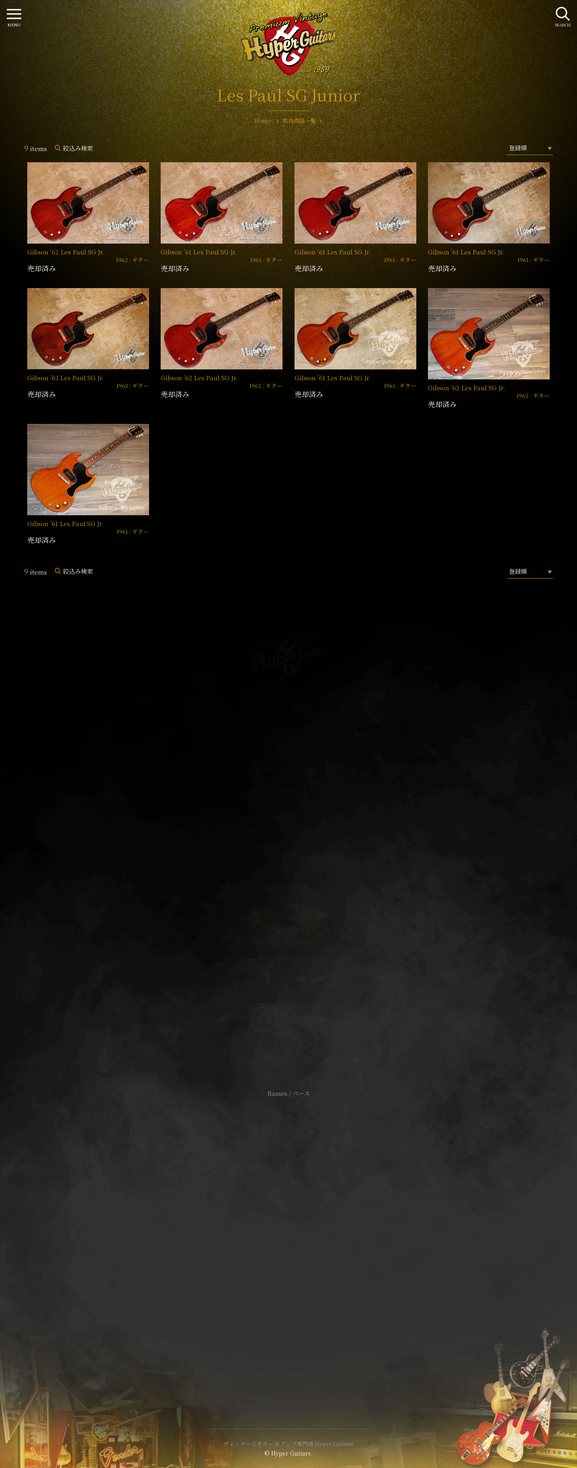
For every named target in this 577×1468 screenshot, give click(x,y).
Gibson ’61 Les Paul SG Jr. (199, 252)
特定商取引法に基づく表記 (288, 1240)
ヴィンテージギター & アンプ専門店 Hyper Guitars (288, 1444)
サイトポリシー (288, 1228)
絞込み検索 (78, 148)
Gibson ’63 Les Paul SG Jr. (65, 377)
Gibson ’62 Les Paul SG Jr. (66, 252)
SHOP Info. (288, 854)
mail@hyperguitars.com (300, 830)
